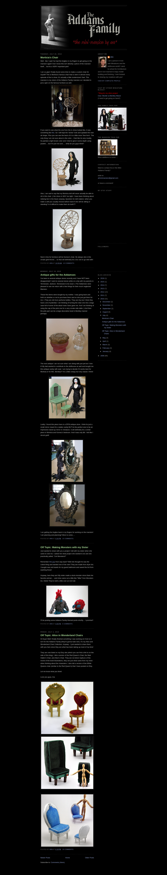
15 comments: (68, 538)
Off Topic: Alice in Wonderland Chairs (61, 635)
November (107, 305)
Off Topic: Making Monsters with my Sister (64, 547)
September (107, 308)
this (53, 133)
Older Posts (89, 858)
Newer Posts (45, 858)
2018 (102, 278)
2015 (102, 282)
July (104, 315)
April (104, 341)
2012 (102, 292)
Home (67, 858)
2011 (102, 295)
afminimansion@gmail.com (108, 178)
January (106, 351)
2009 (102, 356)
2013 (102, 288)
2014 (102, 285)
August (105, 312)
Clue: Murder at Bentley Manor (109, 96)
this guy (52, 562)
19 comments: (68, 849)
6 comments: (67, 624)
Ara (112, 57)
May (104, 338)
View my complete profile (109, 81)
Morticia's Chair (49, 57)
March (105, 345)
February (106, 348)
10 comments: (69, 263)
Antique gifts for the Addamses (58, 275)
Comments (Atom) (58, 862)
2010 (102, 299)
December (107, 302)
